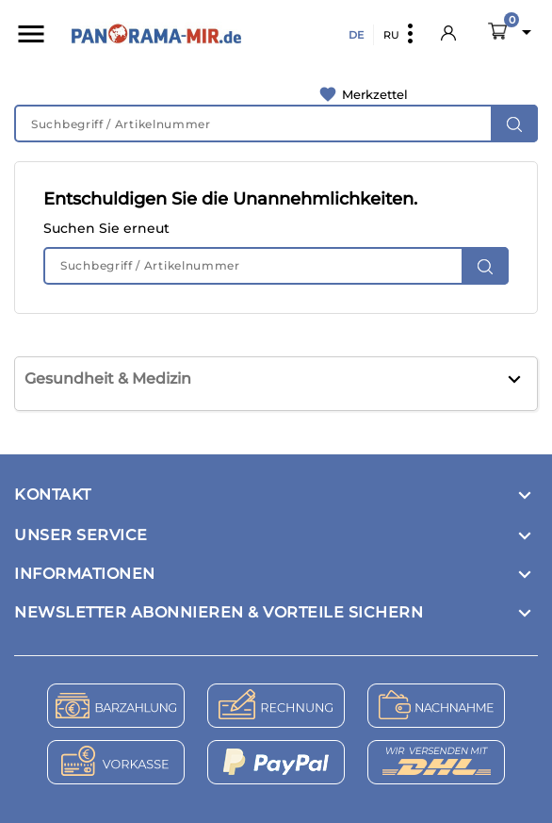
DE (356, 34)
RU (391, 34)
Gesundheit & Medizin (107, 378)
